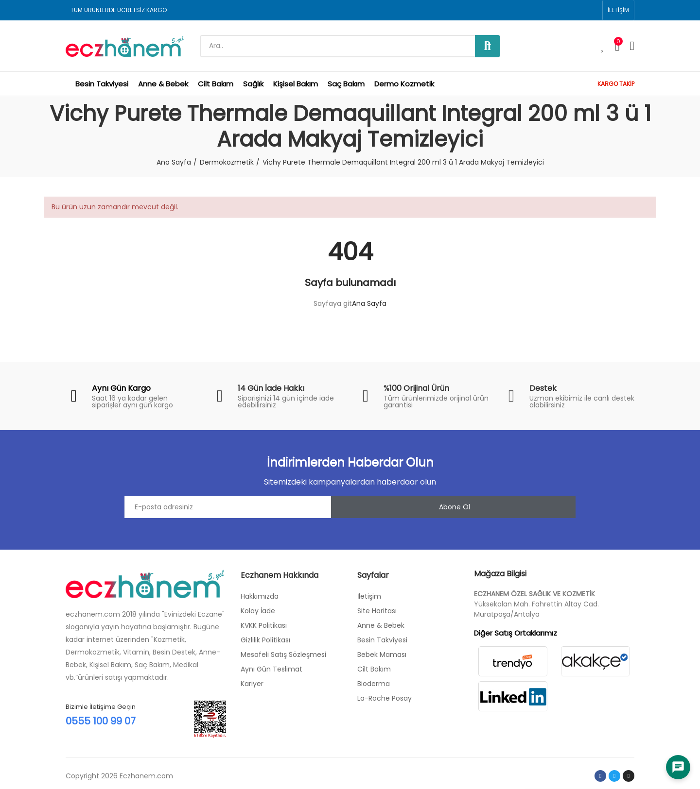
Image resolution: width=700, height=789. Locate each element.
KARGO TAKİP (615, 84)
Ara (487, 46)
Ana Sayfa (369, 303)
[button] (618, 10)
